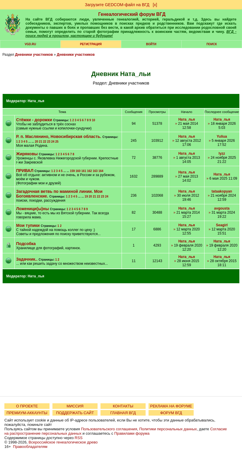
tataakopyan (222, 191)
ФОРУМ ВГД (171, 413)
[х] (155, 4)
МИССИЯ (75, 406)
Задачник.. (27, 259)
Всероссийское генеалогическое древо (63, 442)
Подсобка (26, 243)
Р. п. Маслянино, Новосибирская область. (58, 136)
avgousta (222, 208)
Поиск (212, 44)
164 (100, 171)
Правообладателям (30, 446)
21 (40, 141)
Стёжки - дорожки (34, 119)
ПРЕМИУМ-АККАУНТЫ (26, 413)
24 (52, 141)
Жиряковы (27, 153)
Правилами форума (131, 433)
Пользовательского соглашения (109, 429)
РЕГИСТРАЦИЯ (91, 44)
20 (36, 141)
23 (48, 141)
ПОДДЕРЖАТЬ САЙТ (75, 413)
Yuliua (222, 136)
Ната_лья (36, 101)
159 (72, 171)
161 (83, 171)
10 (93, 120)
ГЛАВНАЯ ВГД (123, 413)
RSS (79, 438)
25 (56, 141)
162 (89, 171)
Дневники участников (34, 55)
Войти (151, 44)
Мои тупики (28, 225)
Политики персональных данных (168, 429)
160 (78, 171)
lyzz (222, 153)
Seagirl (222, 225)
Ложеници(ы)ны (32, 208)
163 (95, 171)
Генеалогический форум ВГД (132, 14)
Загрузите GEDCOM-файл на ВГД (117, 4)
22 (44, 141)
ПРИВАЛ (24, 170)
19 (86, 196)
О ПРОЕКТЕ (27, 406)
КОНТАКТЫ (123, 406)
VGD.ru (30, 44)
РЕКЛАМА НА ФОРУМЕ (171, 406)
